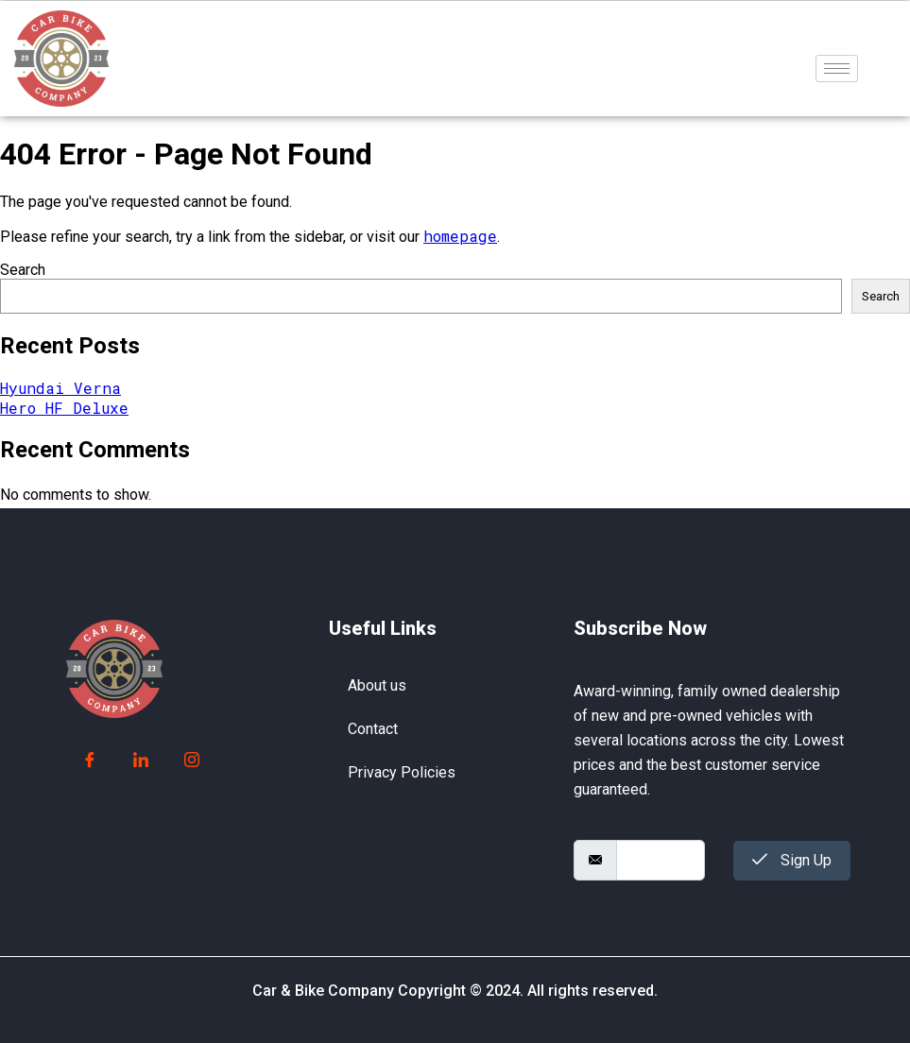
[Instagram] (192, 760)
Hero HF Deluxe (64, 408)
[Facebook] (90, 760)
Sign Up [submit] (792, 860)
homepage (460, 236)
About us (377, 685)
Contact (373, 729)
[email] (661, 860)
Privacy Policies (401, 772)
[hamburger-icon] (837, 68)
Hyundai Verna (60, 388)
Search (22, 270)
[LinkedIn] (141, 760)
